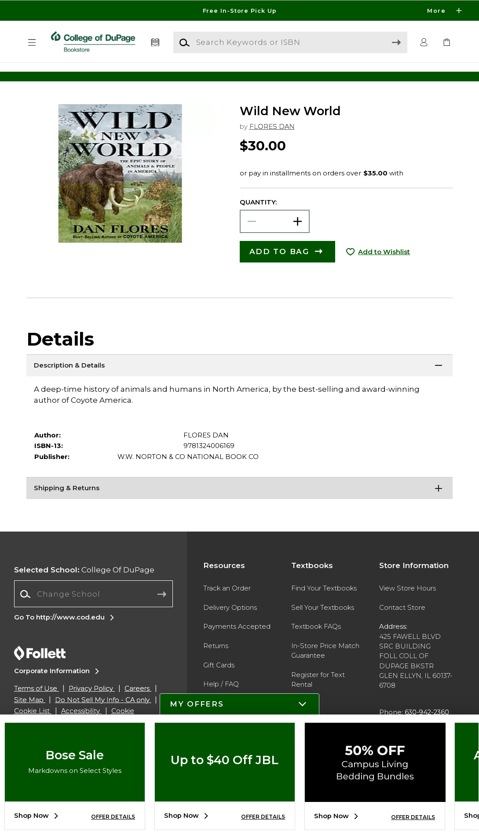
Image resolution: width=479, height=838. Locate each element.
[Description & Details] (239, 383)
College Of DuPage (84, 587)
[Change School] (93, 611)
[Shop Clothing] (84, 76)
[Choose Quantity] (275, 239)
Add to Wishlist (384, 270)
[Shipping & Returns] (239, 506)
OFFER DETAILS (113, 816)
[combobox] (93, 612)
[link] (447, 42)
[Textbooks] (155, 42)
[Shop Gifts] (394, 76)
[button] (32, 42)
